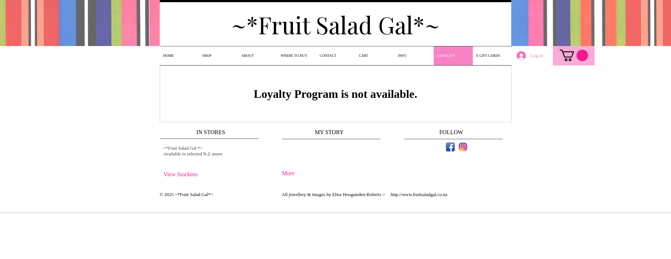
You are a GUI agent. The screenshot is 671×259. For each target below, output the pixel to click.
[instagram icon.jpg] (462, 146)
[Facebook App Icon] (450, 146)
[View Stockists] (183, 174)
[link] (574, 55)
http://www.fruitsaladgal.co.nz (419, 194)
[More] (301, 173)
